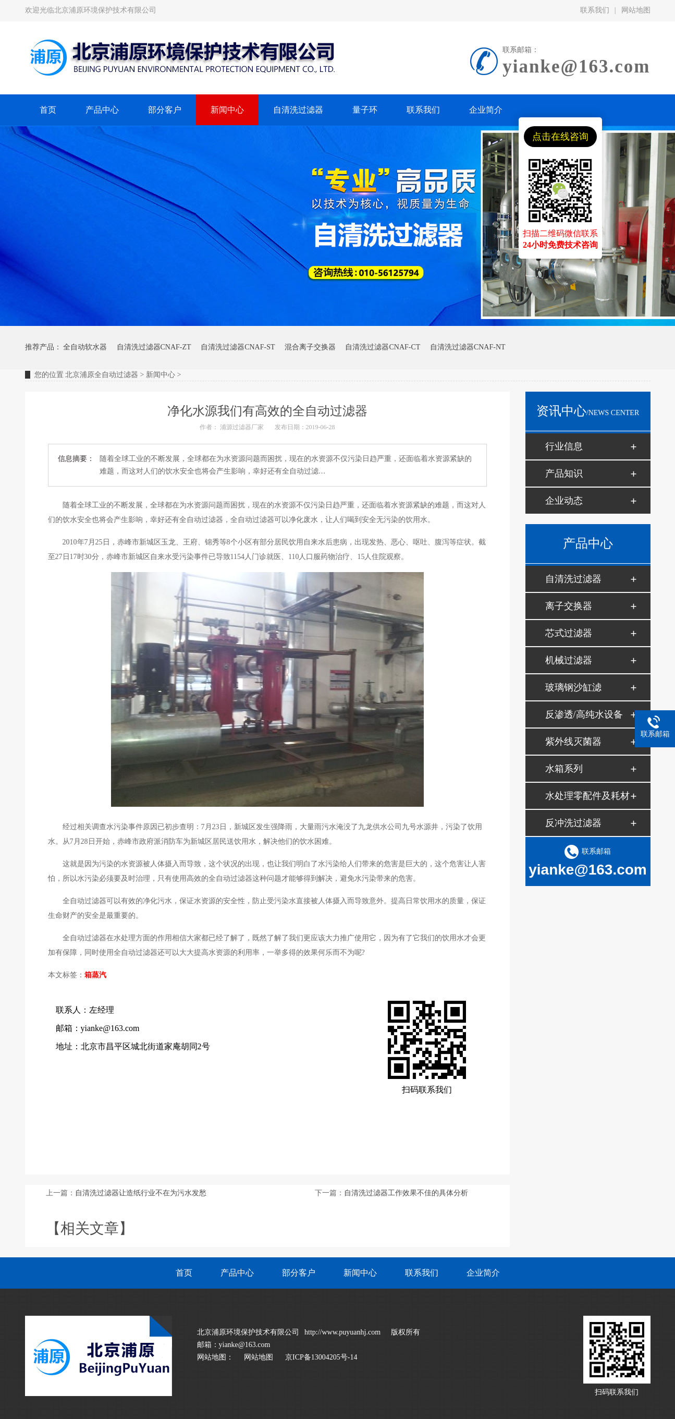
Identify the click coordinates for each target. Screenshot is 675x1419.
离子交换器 (568, 606)
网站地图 (636, 10)
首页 (184, 1272)
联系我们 (594, 10)
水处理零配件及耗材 (587, 796)
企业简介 (483, 1272)
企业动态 (564, 500)
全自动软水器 (85, 347)
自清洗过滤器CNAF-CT (382, 347)
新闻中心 (160, 375)
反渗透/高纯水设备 (584, 714)
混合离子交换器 (310, 347)
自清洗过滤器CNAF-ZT (154, 347)
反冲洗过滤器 (573, 823)
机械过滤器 (568, 660)
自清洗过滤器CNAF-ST (238, 347)
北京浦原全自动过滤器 (101, 375)
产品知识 (564, 473)
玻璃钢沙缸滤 (573, 687)
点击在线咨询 (560, 136)
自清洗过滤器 (573, 579)
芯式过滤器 (568, 633)
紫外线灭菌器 (573, 741)
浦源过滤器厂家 (242, 427)
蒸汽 (99, 975)
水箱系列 (564, 768)
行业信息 (564, 446)
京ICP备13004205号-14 (321, 1357)
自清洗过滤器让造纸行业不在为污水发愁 (140, 1193)
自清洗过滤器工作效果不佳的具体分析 (406, 1193)
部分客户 (298, 1272)
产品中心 (237, 1272)
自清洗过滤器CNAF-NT (468, 347)
